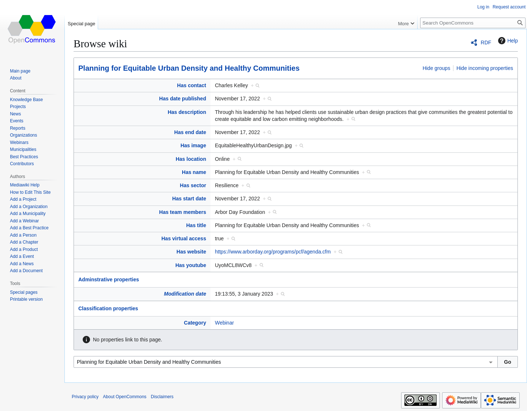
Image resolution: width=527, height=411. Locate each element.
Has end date (190, 132)
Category (195, 323)
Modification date (185, 294)
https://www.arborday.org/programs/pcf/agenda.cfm (272, 252)
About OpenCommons (124, 396)
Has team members (182, 212)
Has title (196, 225)
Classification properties (108, 308)
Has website (191, 252)
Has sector (193, 185)
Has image (193, 145)
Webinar (224, 323)
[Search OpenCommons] (473, 23)
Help (507, 40)
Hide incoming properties (484, 68)
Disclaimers (162, 396)
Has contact (191, 85)
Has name (194, 172)
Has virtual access (183, 238)
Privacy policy (85, 396)
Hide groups (437, 68)
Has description (187, 112)
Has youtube (190, 265)
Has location (191, 159)
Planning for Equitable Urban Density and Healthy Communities (189, 68)
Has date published (182, 98)
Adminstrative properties (108, 279)
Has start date (189, 198)
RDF (486, 42)
